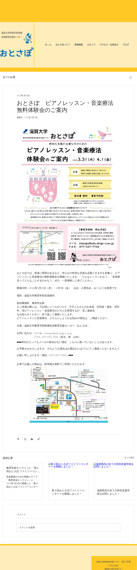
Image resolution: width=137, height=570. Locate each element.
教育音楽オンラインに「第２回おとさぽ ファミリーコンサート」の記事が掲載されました (23, 470)
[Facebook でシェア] (18, 439)
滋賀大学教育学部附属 (11, 33)
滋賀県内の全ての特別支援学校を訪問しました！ (113, 492)
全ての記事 (9, 77)
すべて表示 (129, 457)
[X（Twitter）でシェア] (25, 439)
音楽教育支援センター (11, 37)
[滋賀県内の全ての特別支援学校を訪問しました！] (114, 474)
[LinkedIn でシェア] (31, 439)
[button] (130, 77)
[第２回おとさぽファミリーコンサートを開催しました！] (68, 474)
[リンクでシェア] (38, 439)
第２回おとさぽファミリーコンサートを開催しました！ (68, 492)
